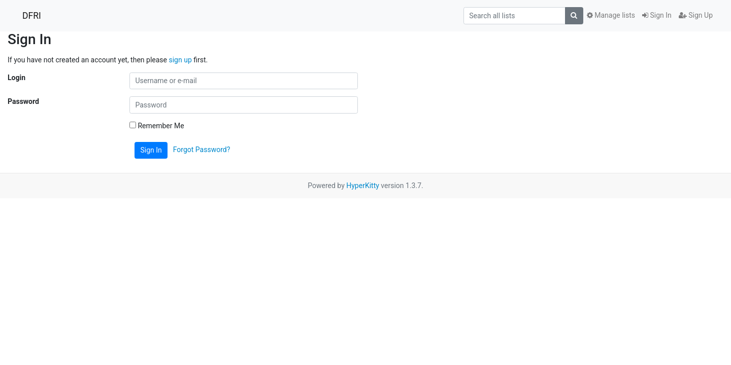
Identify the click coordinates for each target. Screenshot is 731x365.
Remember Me (156, 126)
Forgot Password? (201, 149)
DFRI (31, 16)
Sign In (657, 15)
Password (23, 101)
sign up (180, 60)
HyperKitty (362, 185)
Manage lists (611, 15)
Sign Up (696, 15)
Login (16, 78)
